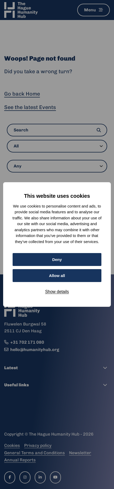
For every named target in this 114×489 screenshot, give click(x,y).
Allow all (57, 275)
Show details (57, 291)
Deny (57, 259)
